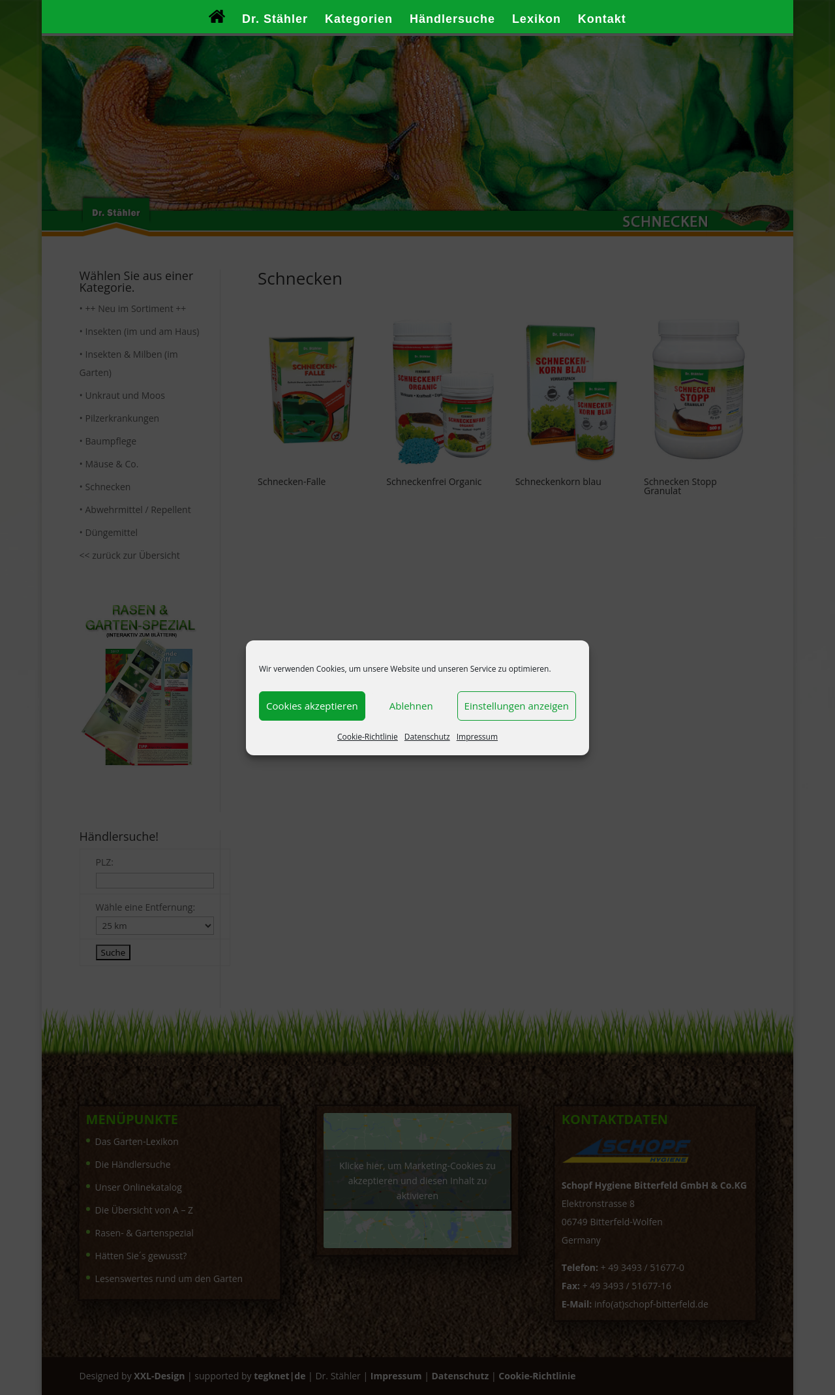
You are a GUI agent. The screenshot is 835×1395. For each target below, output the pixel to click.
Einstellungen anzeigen (516, 705)
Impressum (477, 736)
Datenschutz (427, 736)
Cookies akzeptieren (312, 705)
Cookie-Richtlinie (367, 736)
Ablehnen (411, 705)
